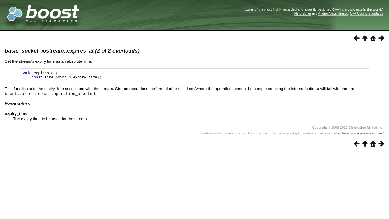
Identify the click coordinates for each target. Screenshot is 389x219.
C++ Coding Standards (366, 13)
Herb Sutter (302, 13)
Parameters (17, 105)
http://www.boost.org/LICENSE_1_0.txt (359, 135)
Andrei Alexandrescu (333, 13)
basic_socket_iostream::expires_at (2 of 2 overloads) (72, 51)
